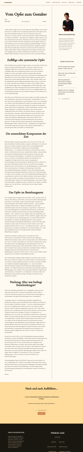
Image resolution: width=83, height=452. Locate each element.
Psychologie (26, 21)
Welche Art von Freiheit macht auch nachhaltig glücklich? (66, 92)
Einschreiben (41, 413)
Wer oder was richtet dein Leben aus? (67, 74)
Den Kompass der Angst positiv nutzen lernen (66, 67)
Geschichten (56, 2)
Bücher (64, 2)
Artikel (48, 2)
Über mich (71, 2)
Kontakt (78, 2)
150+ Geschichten (69, 43)
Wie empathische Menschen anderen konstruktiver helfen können (65, 82)
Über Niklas (63, 447)
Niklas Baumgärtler (63, 38)
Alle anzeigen (63, 99)
